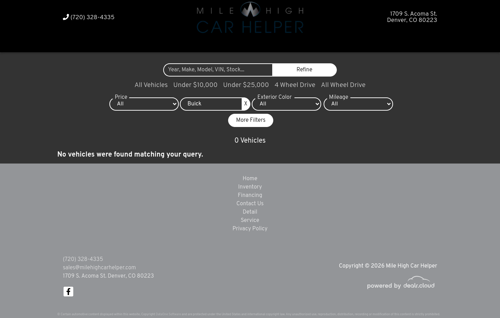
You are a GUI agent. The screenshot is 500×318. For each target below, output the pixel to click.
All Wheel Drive (343, 85)
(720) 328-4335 (89, 18)
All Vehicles (151, 85)
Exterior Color (274, 97)
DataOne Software (168, 314)
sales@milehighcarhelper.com (99, 267)
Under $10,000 (195, 85)
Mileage (338, 97)
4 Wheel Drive (295, 85)
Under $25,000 (246, 85)
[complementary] (479, 297)
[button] (236, 42)
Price (121, 97)
